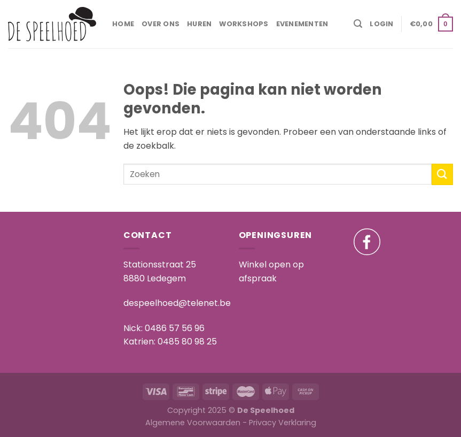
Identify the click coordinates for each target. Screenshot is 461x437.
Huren (199, 23)
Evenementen (302, 23)
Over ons (160, 23)
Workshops (243, 23)
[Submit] (442, 174)
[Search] (358, 23)
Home (123, 23)
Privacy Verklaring (282, 422)
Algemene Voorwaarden (192, 422)
